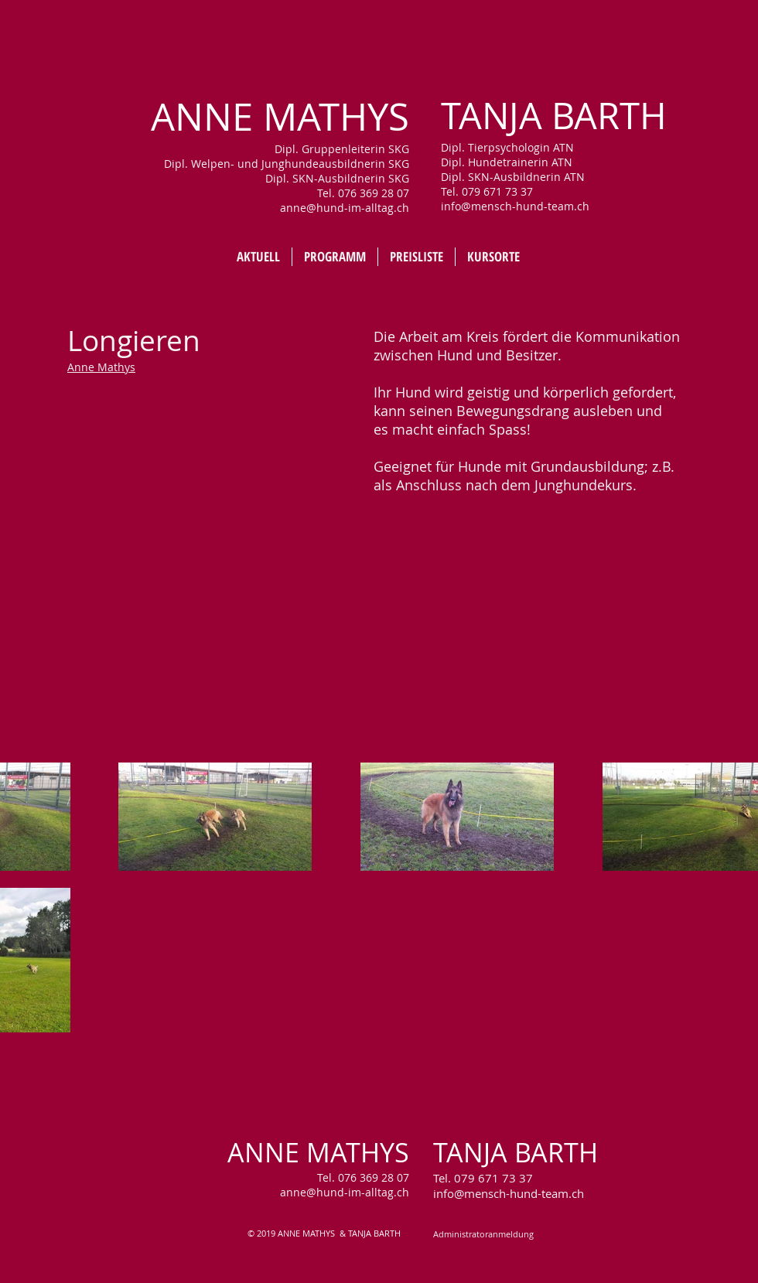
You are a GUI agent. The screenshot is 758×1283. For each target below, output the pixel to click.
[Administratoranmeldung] (483, 1234)
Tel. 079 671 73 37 (483, 1178)
